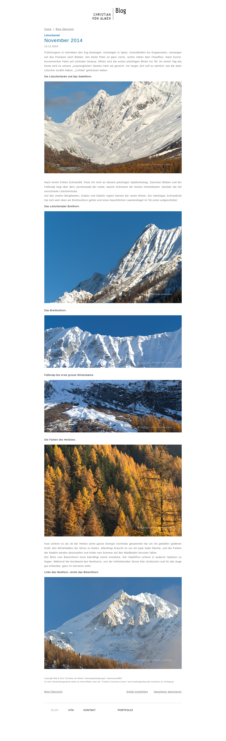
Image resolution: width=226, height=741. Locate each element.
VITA (71, 710)
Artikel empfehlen (137, 691)
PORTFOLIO (125, 710)
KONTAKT (90, 710)
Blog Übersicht (65, 29)
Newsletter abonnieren (168, 691)
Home (48, 29)
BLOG (54, 710)
